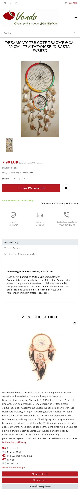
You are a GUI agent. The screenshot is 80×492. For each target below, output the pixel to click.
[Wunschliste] (16, 3)
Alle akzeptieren (40, 474)
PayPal (10, 459)
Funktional (12, 463)
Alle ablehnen (40, 480)
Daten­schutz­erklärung (14, 442)
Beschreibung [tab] (11, 242)
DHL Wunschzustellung (19, 455)
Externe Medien (15, 452)
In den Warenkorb (31, 188)
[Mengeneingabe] (20, 178)
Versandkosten (26, 173)
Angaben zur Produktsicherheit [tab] (21, 254)
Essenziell (12, 448)
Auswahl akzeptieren (40, 486)
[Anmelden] (4, 3)
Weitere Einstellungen (14, 467)
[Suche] (75, 33)
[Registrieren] (10, 3)
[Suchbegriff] (40, 33)
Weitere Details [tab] (12, 248)
